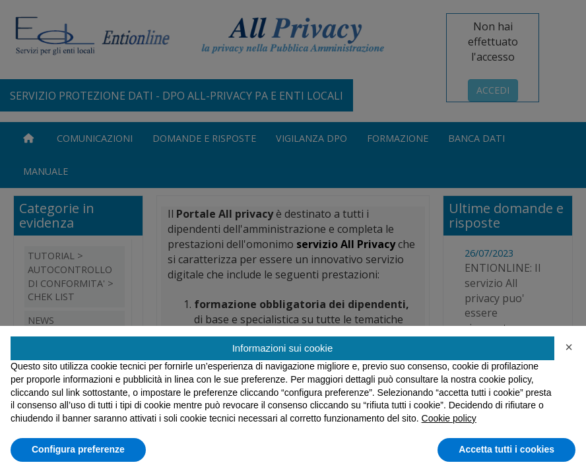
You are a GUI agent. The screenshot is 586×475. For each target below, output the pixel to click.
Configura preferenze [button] (78, 449)
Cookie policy (449, 418)
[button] (568, 347)
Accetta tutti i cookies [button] (506, 449)
